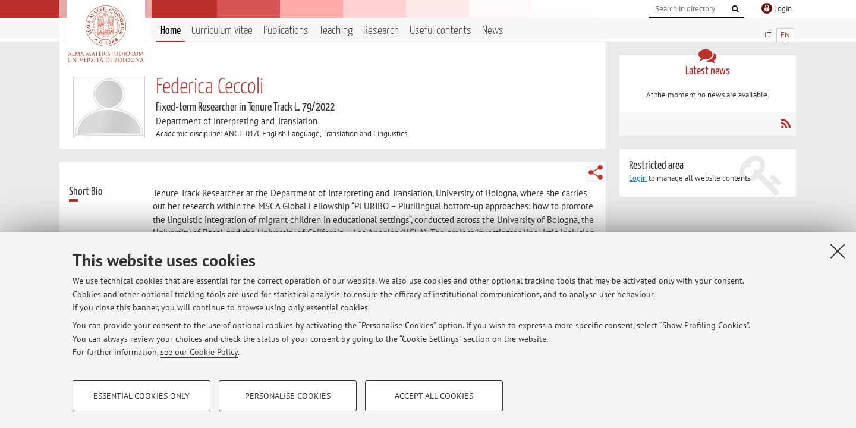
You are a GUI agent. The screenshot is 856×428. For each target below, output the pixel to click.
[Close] (837, 250)
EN (785, 35)
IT (767, 35)
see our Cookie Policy (199, 352)
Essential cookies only (141, 396)
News (492, 30)
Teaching (336, 30)
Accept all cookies (434, 396)
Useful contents (440, 30)
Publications (286, 30)
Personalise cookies (288, 396)
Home (170, 30)
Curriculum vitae (222, 30)
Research (381, 30)
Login (638, 178)
